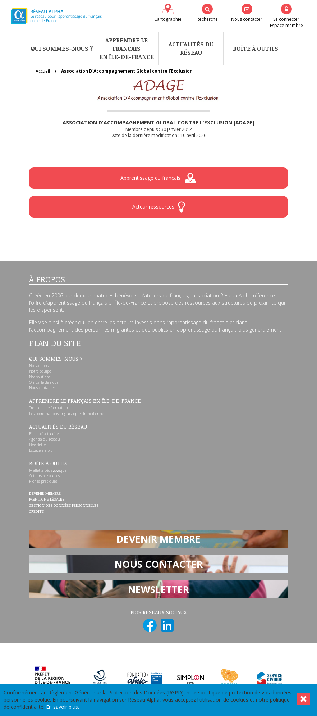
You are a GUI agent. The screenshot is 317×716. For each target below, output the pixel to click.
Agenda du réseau (44, 439)
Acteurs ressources (44, 475)
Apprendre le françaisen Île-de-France (126, 48)
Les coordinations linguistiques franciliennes (67, 413)
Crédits (36, 512)
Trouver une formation (48, 407)
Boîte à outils (255, 49)
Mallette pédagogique (47, 470)
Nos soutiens (39, 376)
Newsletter (38, 444)
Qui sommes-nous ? (62, 49)
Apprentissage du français (158, 178)
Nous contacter (42, 387)
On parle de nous (43, 382)
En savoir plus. (62, 706)
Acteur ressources (158, 207)
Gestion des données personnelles (63, 505)
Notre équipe (40, 371)
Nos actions (39, 365)
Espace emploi (41, 450)
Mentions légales (46, 499)
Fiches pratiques (43, 481)
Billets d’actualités (44, 433)
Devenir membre (45, 494)
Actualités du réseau (191, 48)
